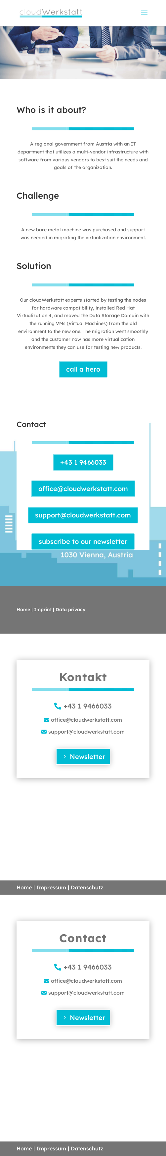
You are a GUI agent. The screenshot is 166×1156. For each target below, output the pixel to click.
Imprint (43, 609)
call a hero (83, 369)
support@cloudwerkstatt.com (83, 515)
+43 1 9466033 (83, 462)
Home (23, 609)
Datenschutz (87, 887)
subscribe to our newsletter (83, 541)
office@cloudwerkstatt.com (83, 488)
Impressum (51, 887)
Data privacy (70, 609)
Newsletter (87, 756)
